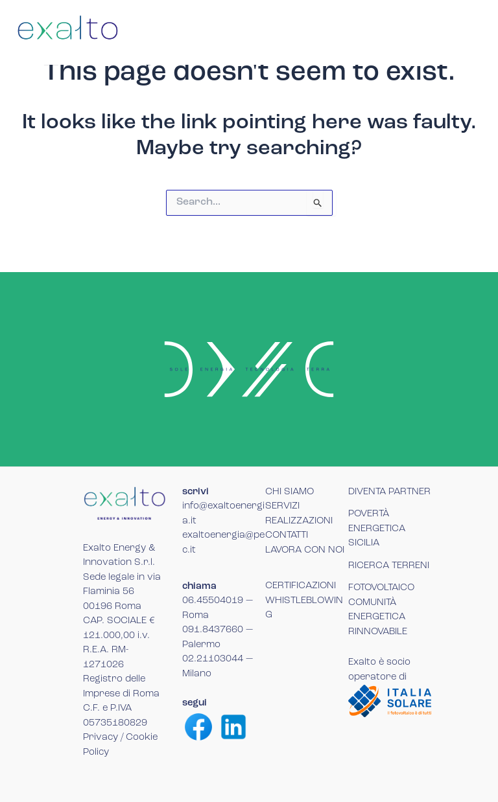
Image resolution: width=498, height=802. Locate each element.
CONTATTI (286, 535)
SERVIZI (282, 506)
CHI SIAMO (289, 492)
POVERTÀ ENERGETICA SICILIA (376, 528)
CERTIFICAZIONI (300, 586)
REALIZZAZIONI (299, 521)
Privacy (100, 737)
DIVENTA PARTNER (389, 492)
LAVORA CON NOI (304, 550)
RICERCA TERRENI (388, 566)
